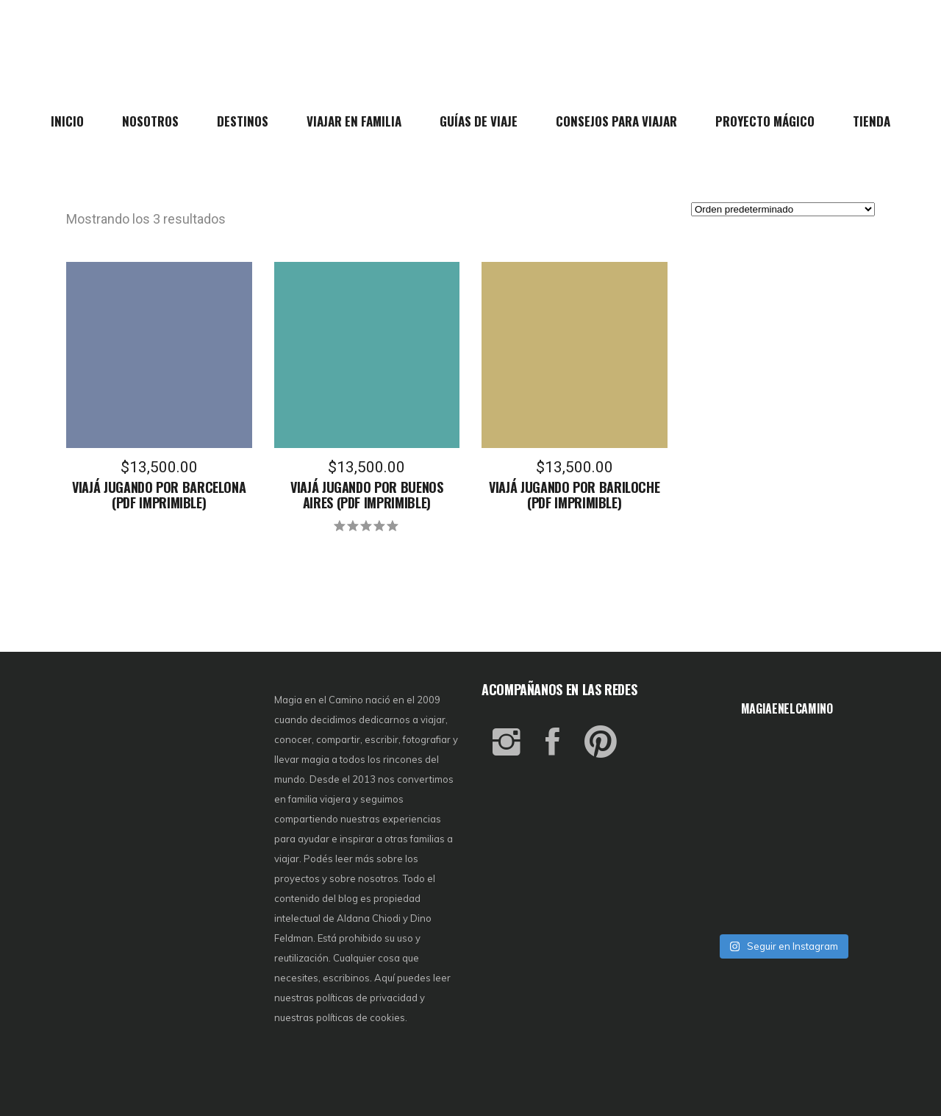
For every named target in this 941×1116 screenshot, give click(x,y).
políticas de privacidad (367, 997)
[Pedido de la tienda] (783, 209)
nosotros (378, 878)
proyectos (298, 878)
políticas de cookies (360, 1017)
